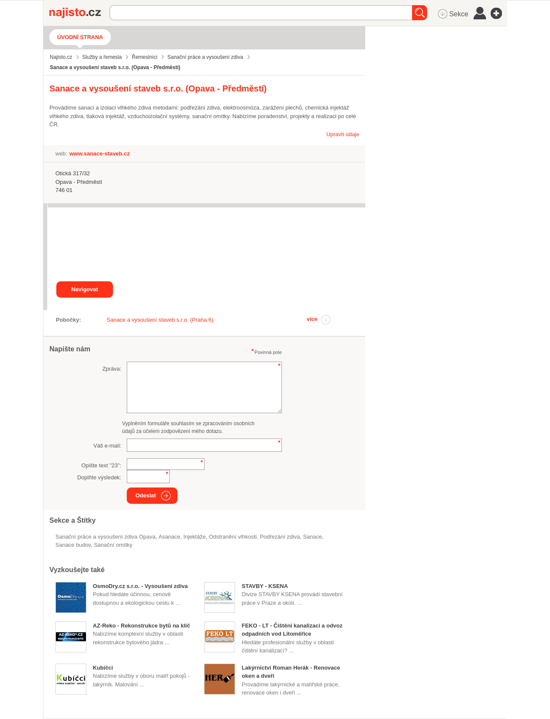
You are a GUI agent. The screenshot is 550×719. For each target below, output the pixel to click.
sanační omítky (113, 545)
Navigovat (84, 289)
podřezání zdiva (280, 536)
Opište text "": (101, 465)
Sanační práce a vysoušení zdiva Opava (105, 536)
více (312, 319)
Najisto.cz (79, 12)
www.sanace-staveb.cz (99, 153)
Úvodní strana (80, 37)
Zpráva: (111, 369)
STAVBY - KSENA (264, 586)
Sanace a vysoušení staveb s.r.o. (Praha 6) (160, 320)
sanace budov (73, 545)
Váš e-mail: (107, 445)
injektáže (194, 536)
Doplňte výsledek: (99, 477)
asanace (169, 536)
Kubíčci (103, 667)
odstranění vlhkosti (233, 536)
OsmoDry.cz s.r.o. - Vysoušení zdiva (140, 586)
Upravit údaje (342, 134)
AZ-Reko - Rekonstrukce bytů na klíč (141, 625)
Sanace (312, 536)
